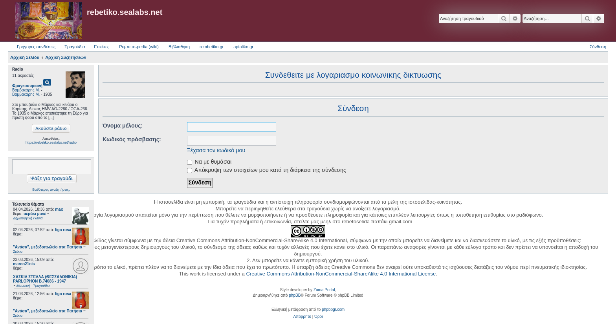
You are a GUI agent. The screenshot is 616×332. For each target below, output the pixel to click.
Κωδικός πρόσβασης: (132, 139)
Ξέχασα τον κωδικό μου (216, 150)
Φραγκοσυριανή (27, 86)
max (59, 209)
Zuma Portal (324, 290)
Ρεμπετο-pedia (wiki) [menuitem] (139, 46)
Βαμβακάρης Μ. (26, 90)
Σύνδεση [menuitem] (598, 46)
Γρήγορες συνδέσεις (36, 46)
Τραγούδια (74, 46)
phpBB (295, 295)
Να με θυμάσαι (209, 162)
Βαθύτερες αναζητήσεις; (51, 190)
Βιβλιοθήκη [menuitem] (179, 46)
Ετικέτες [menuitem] (101, 46)
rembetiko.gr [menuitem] (212, 46)
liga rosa (63, 230)
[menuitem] (302, 316)
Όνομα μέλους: (123, 125)
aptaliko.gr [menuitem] (243, 46)
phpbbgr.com (333, 309)
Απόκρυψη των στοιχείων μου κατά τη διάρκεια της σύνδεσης (266, 170)
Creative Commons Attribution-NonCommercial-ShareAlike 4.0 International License (341, 274)
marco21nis (24, 264)
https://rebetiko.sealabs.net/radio (51, 142)
